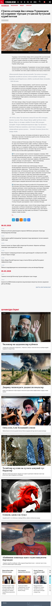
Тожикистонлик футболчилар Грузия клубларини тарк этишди (19, 276)
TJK (24, 2)
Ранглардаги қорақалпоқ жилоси (24, 571)
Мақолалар (17, 5)
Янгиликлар (6, 5)
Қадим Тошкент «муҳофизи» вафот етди (39, 572)
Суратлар (33, 5)
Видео (25, 5)
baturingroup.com (37, 605)
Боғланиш (4, 602)
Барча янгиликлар (43, 287)
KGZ (21, 2)
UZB (31, 2)
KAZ (18, 2)
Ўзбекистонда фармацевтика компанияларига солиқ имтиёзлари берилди (22, 267)
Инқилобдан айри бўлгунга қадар (7, 571)
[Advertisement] (26, 298)
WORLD (35, 2)
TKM (28, 2)
